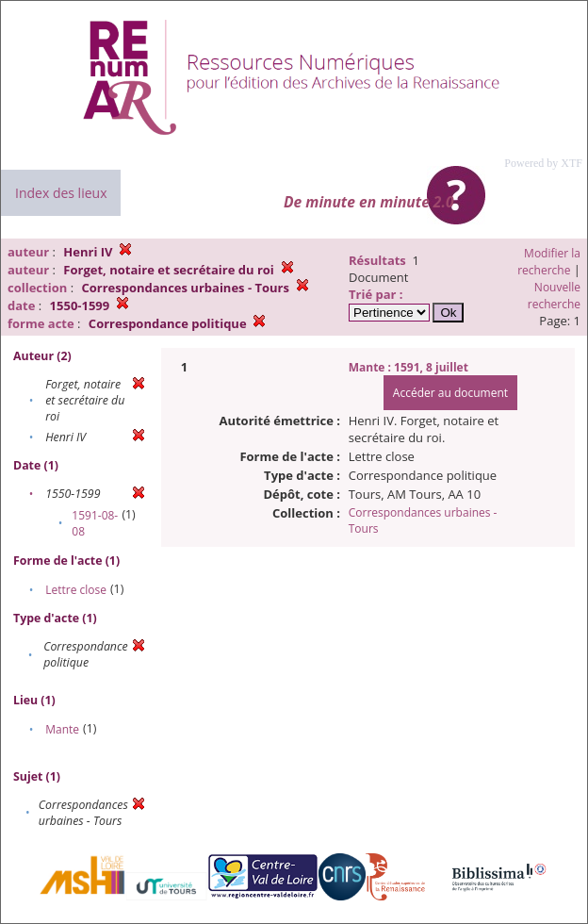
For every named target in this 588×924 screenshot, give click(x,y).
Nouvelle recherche (554, 295)
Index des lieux (60, 193)
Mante (62, 729)
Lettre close (75, 590)
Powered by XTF (543, 163)
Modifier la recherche (548, 261)
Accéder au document (450, 393)
